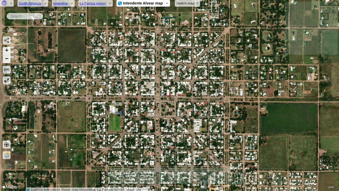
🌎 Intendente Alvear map (140, 3)
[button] (7, 51)
